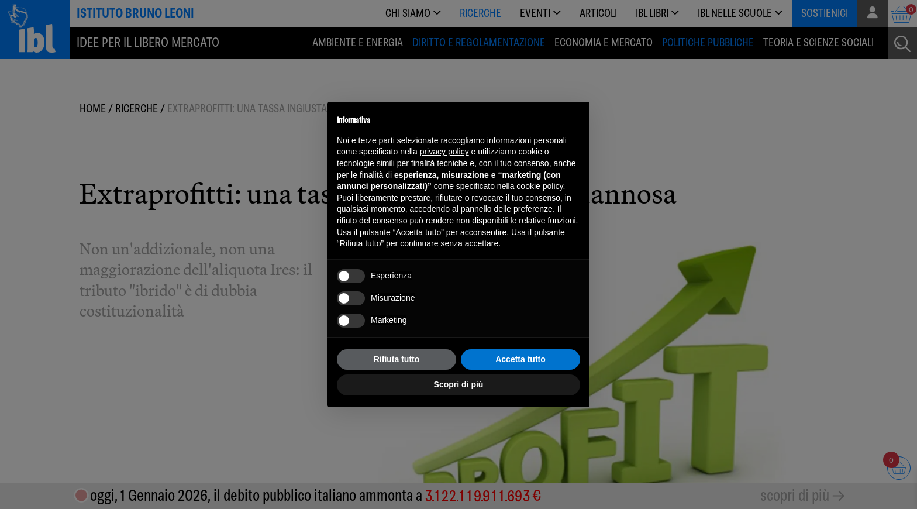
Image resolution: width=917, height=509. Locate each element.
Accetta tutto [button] (520, 359)
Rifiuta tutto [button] (397, 359)
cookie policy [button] (539, 186)
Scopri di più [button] (459, 384)
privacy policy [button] (444, 151)
